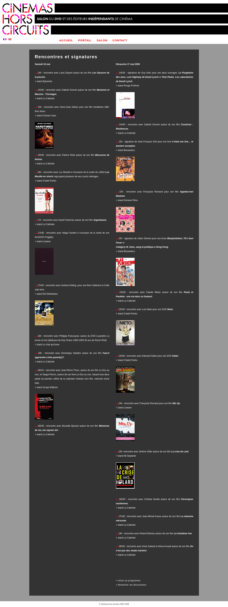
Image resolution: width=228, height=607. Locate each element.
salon (102, 40)
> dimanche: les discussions (131, 585)
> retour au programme (128, 580)
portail (85, 40)
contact (120, 40)
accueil (66, 40)
